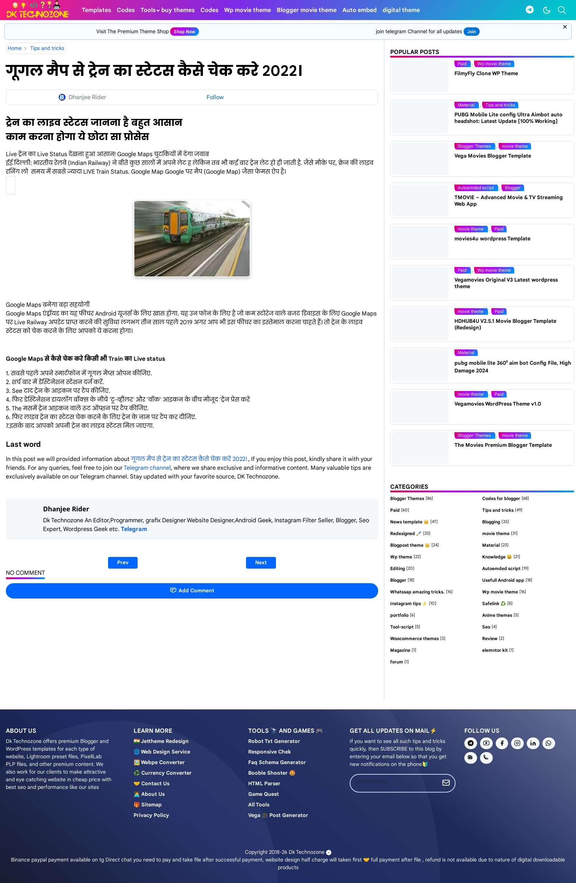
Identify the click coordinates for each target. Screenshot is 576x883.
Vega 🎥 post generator (278, 815)
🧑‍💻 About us (149, 794)
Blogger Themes (475, 146)
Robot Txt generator (274, 741)
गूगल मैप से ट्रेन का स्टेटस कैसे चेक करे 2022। (189, 459)
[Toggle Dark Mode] (546, 10)
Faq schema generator (277, 762)
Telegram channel (147, 468)
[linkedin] (533, 743)
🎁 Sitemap (148, 804)
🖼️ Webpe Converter (159, 762)
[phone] (486, 758)
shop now (184, 31)
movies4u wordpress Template (492, 238)
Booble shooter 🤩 (271, 773)
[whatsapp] (548, 743)
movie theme (515, 146)
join (471, 31)
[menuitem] (96, 10)
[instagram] (517, 743)
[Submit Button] (446, 783)
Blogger (513, 187)
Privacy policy (151, 815)
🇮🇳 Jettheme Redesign (161, 741)
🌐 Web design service (162, 751)
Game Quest (263, 794)
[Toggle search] (562, 10)
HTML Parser (264, 783)
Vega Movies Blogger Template (492, 155)
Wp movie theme (494, 63)
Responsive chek (269, 751)
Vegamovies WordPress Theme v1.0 (497, 403)
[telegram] (530, 10)
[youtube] (486, 743)
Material (467, 105)
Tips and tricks (500, 105)
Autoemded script (476, 187)
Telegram (134, 529)
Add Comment (192, 590)
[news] (470, 758)
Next (261, 562)
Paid (463, 63)
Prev (122, 562)
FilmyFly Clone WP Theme (486, 73)
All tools (258, 804)
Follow (215, 97)
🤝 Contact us (151, 783)
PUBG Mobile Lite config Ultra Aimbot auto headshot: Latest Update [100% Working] (508, 117)
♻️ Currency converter (163, 773)
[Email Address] (394, 781)
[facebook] (502, 743)
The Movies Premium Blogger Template (503, 445)
